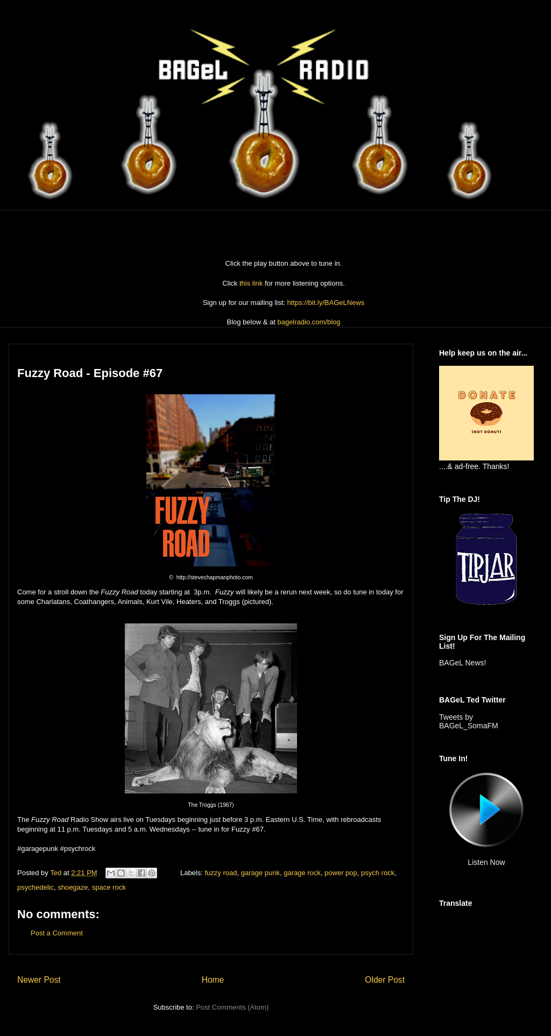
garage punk (260, 873)
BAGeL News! (462, 662)
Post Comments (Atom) (232, 1007)
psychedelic (35, 887)
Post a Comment (57, 933)
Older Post (385, 979)
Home (213, 979)
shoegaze (73, 887)
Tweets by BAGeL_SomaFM (468, 721)
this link (251, 283)
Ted (56, 873)
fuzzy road (220, 873)
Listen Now (486, 862)
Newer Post (39, 979)
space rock (109, 887)
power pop (340, 873)
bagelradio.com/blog (308, 322)
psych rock (377, 873)
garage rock (302, 873)
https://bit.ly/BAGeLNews (326, 303)
